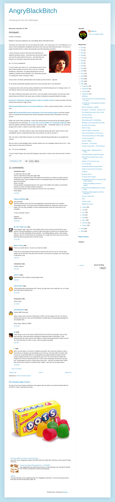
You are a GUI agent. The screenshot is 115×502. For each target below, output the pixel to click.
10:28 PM (16, 221)
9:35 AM (16, 280)
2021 (82, 47)
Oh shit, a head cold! (88, 196)
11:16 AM (16, 304)
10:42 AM (16, 293)
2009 (82, 79)
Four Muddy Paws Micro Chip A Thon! (93, 112)
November (85, 89)
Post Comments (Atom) (24, 376)
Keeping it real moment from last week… (94, 123)
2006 (82, 228)
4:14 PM (16, 193)
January (84, 225)
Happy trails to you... (88, 204)
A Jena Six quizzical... (88, 138)
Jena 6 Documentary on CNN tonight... (93, 136)
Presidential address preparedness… (93, 166)
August (84, 207)
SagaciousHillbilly (19, 199)
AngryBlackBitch (33, 10)
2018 (82, 55)
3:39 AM (16, 258)
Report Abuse (84, 237)
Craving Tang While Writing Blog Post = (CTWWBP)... (35, 465)
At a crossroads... (87, 164)
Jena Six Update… (87, 141)
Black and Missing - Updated (90, 107)
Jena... (84, 199)
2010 (82, 76)
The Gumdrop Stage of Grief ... (20, 382)
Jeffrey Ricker (18, 286)
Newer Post (12, 372)
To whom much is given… (89, 177)
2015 (82, 63)
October (84, 91)
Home (40, 372)
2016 (82, 60)
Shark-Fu (17, 275)
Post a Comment (16, 369)
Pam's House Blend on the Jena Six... (93, 133)
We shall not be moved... (89, 125)
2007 (82, 84)
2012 (82, 71)
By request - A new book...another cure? (93, 110)
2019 (82, 53)
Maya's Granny (18, 245)
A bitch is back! (86, 201)
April (83, 217)
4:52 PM (16, 343)
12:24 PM (16, 365)
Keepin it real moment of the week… (92, 169)
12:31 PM (16, 326)
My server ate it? (87, 174)
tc (14, 348)
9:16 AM (16, 269)
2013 (82, 68)
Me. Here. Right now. (20, 227)
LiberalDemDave (19, 310)
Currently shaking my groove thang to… (93, 154)
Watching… (85, 96)
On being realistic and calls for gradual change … (25, 458)
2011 (82, 73)
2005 (82, 231)
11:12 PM (16, 239)
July (83, 210)
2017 (82, 58)
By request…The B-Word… (90, 143)
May (83, 215)
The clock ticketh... (87, 115)
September (85, 94)
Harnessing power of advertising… (92, 120)
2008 (82, 81)
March (84, 220)
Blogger (65, 492)
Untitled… (13, 476)
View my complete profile (95, 34)
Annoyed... (85, 171)
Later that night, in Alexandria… (91, 130)
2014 (82, 66)
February (85, 223)
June (83, 212)
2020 (82, 50)
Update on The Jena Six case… (91, 161)
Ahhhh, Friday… (86, 128)
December (85, 86)
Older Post (68, 372)
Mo (15, 332)
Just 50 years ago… (88, 117)
